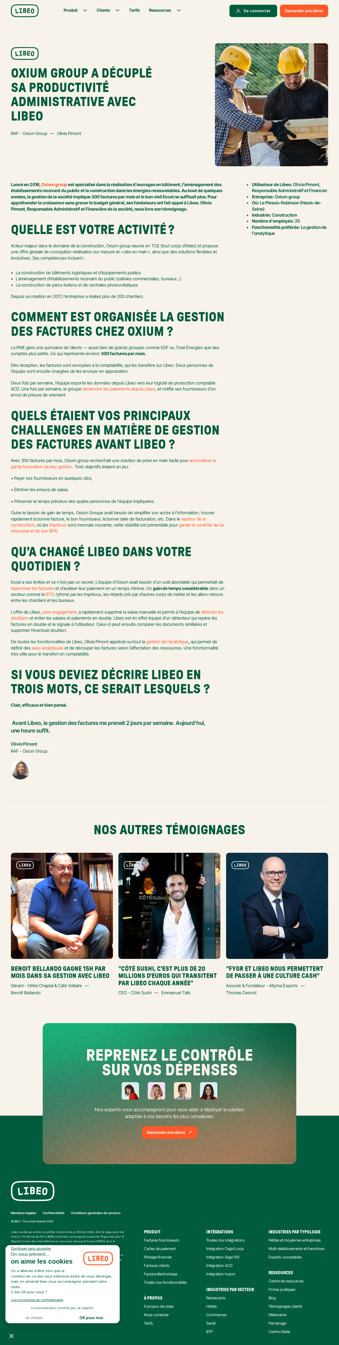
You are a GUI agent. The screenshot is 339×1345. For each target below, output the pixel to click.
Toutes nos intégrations (225, 1240)
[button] (11, 1335)
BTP (50, 594)
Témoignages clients (285, 1306)
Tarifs (148, 1323)
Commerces (216, 1314)
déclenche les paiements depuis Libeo (118, 389)
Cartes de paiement (160, 1248)
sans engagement (59, 612)
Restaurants (216, 1297)
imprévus (58, 525)
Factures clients (156, 1265)
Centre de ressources (286, 1281)
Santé (210, 1323)
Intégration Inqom (220, 1274)
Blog (272, 1297)
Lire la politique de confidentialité (37, 1300)
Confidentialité (53, 1213)
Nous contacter (156, 1314)
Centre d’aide (279, 1331)
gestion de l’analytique (167, 641)
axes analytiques (47, 648)
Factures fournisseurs (161, 1240)
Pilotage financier (158, 1257)
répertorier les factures (32, 588)
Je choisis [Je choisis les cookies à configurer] (34, 1317)
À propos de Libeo (159, 1306)
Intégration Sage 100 (222, 1257)
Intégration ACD (219, 1265)
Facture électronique (160, 1274)
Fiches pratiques (282, 1289)
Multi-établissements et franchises (297, 1248)
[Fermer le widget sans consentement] (31, 1248)
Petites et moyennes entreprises (295, 1240)
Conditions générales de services (96, 1213)
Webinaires (278, 1314)
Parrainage (277, 1323)
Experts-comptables (285, 1257)
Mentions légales (23, 1213)
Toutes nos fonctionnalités (165, 1282)
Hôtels (211, 1306)
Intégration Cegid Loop (225, 1248)
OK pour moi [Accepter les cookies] (91, 1317)
